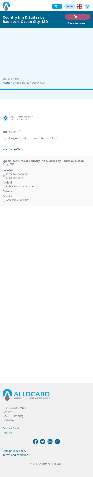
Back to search (77, 23)
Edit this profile (12, 149)
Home (6, 82)
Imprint (7, 432)
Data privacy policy (14, 450)
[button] (85, 459)
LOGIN (69, 6)
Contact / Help (11, 428)
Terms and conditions (16, 455)
